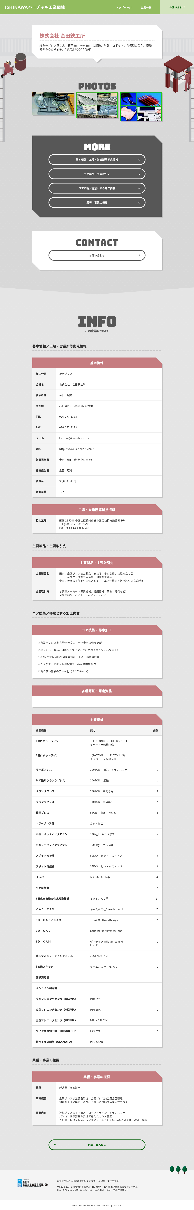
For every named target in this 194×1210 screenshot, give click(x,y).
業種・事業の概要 (97, 202)
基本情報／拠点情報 (97, 159)
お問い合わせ (97, 255)
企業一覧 (146, 7)
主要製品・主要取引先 (97, 174)
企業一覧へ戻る (97, 1145)
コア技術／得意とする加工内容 (97, 188)
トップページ (124, 7)
